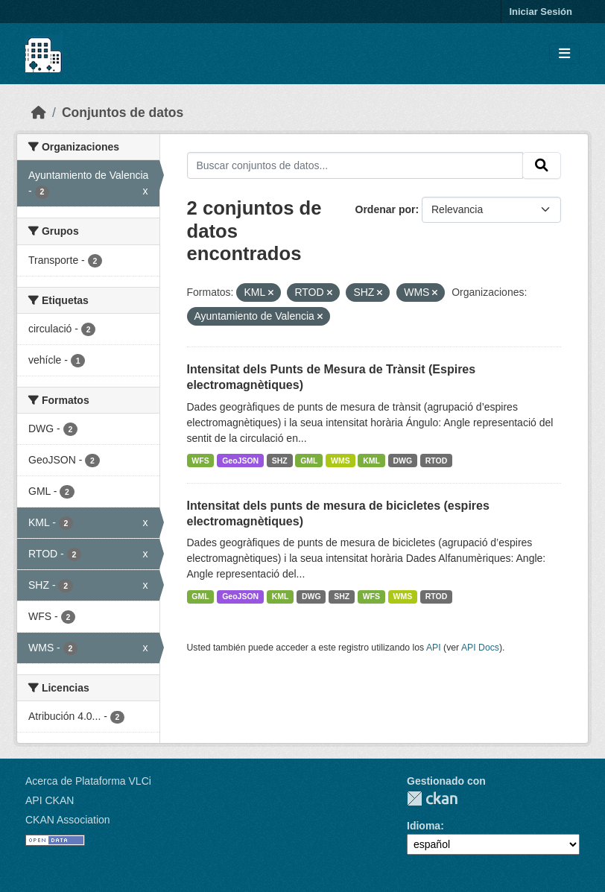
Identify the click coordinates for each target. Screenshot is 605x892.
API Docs (480, 647)
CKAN (432, 798)
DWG (403, 460)
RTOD (436, 460)
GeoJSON (240, 460)
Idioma (423, 826)
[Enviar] (541, 165)
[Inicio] (38, 112)
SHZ (280, 460)
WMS (340, 460)
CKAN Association (67, 820)
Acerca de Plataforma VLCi (88, 781)
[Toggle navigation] (564, 54)
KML (371, 460)
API (433, 647)
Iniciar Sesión (540, 11)
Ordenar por (385, 209)
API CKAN (49, 800)
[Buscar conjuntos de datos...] (355, 165)
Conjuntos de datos (122, 112)
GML (308, 460)
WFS (200, 460)
